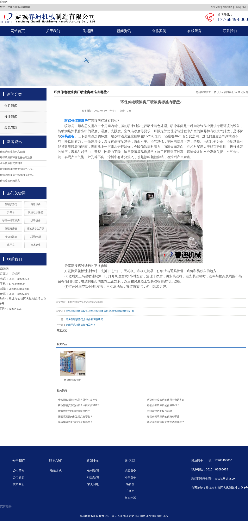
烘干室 (11, 244)
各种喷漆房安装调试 (11, 163)
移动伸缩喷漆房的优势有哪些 (163, 416)
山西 (142, 516)
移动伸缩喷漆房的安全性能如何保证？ (79, 405)
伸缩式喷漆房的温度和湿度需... (17, 174)
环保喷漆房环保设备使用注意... (17, 157)
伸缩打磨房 (11, 228)
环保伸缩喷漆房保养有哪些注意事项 (78, 399)
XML (244, 7)
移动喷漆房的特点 (10, 180)
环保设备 (130, 477)
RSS (237, 7)
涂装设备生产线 (35, 228)
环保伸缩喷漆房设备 (77, 310)
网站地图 (227, 7)
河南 (153, 516)
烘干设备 (36, 220)
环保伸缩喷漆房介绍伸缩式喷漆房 (84, 319)
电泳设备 (36, 204)
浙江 (125, 516)
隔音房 (130, 484)
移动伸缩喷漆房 (11, 220)
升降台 (11, 212)
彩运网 (3, 1)
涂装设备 (130, 470)
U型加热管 (35, 236)
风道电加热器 (35, 212)
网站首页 (18, 31)
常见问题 (10, 128)
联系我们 (230, 31)
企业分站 (216, 7)
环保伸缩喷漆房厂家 (123, 310)
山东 (137, 516)
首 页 (216, 92)
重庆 (114, 516)
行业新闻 (10, 117)
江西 (148, 516)
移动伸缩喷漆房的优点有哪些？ (75, 422)
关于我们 (53, 31)
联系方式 (56, 470)
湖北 (159, 516)
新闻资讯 (124, 31)
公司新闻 (10, 106)
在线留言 (194, 31)
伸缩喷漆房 (11, 204)
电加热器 (130, 497)
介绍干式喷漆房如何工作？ (80, 324)
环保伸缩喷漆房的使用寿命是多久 (165, 399)
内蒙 (131, 516)
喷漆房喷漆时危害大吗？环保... (17, 169)
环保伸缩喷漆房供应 (100, 310)
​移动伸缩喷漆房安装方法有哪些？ (165, 422)
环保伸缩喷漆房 (72, 379)
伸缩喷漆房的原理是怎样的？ (74, 411)
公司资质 (18, 477)
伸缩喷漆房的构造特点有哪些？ (75, 416)
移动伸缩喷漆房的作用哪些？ (163, 405)
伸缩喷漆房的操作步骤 (159, 411)
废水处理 (36, 244)
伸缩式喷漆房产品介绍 (12, 151)
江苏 (165, 516)
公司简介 (18, 470)
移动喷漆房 (11, 236)
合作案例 (159, 31)
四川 (120, 516)
